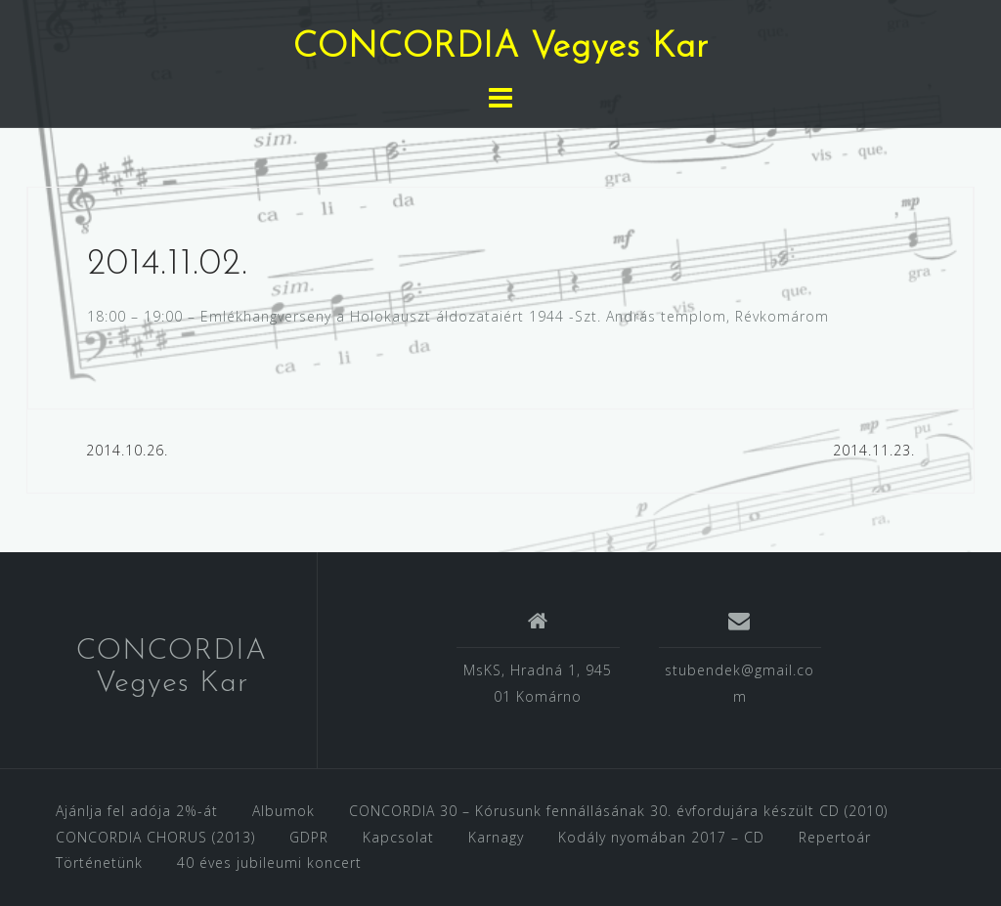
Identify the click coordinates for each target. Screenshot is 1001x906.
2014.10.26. (127, 450)
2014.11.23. (874, 450)
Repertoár (835, 837)
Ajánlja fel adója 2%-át (137, 810)
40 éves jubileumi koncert (269, 862)
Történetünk (99, 862)
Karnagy (496, 837)
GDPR (308, 837)
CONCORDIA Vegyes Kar (501, 47)
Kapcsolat (398, 837)
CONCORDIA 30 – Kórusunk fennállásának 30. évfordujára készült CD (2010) (618, 810)
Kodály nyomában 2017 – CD (661, 837)
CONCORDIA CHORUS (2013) (155, 837)
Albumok (283, 810)
